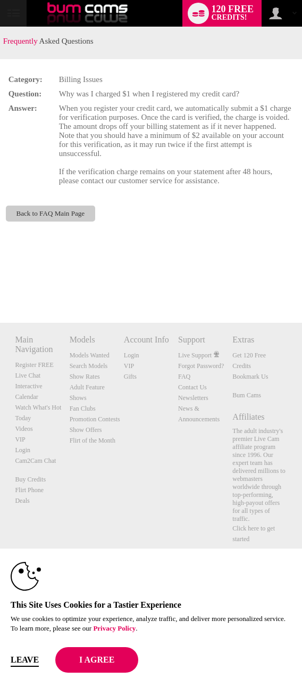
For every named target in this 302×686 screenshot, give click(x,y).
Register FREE (34, 365)
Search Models (89, 366)
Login (22, 450)
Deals (22, 500)
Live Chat (27, 375)
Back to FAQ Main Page (50, 213)
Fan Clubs (83, 408)
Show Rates (85, 376)
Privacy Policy (114, 628)
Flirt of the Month (92, 440)
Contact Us (192, 387)
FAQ (184, 376)
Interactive (28, 386)
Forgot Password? (201, 366)
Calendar (26, 397)
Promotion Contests (95, 419)
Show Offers (86, 430)
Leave (25, 659)
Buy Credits (30, 479)
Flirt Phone (29, 490)
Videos (23, 428)
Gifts (130, 376)
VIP (20, 439)
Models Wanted (90, 355)
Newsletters (193, 398)
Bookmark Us (250, 376)
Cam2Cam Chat (35, 460)
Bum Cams (246, 395)
